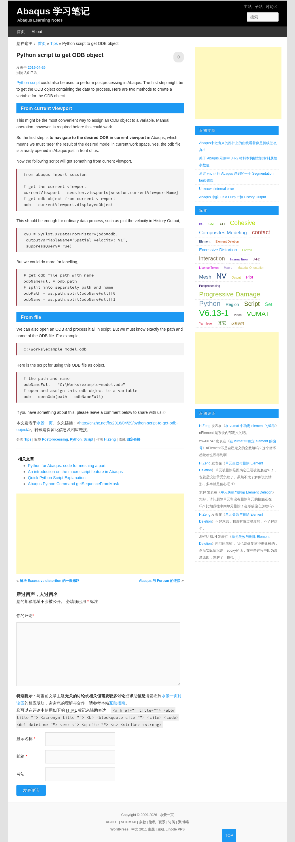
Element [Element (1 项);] (204, 241)
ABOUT (112, 822)
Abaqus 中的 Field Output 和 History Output (232, 197)
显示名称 (25, 738)
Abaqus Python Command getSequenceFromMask (73, 483)
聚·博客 (183, 822)
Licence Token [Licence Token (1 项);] (209, 267)
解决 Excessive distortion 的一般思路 (50, 581)
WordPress (119, 829)
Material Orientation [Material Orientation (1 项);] (250, 267)
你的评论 (25, 615)
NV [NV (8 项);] (221, 276)
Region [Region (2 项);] (232, 304)
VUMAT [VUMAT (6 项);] (258, 313)
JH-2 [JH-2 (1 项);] (256, 259)
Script (88, 439)
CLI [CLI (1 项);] (222, 224)
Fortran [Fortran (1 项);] (247, 250)
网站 (20, 773)
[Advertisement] (100, 534)
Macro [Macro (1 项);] (228, 267)
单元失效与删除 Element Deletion (246, 492)
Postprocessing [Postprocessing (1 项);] (209, 285)
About (37, 31)
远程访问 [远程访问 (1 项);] (237, 323)
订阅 (171, 822)
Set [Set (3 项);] (268, 304)
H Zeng (110, 439)
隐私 (152, 822)
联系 (161, 822)
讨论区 (272, 6)
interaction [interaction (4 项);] (212, 258)
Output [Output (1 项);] (236, 277)
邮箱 (21, 756)
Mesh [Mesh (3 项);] (205, 277)
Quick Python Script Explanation (57, 477)
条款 (142, 822)
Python (76, 439)
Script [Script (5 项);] (252, 303)
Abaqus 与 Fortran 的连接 (159, 581)
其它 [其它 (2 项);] (222, 323)
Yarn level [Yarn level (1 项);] (206, 323)
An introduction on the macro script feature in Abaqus (75, 471)
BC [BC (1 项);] (201, 224)
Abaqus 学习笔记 (53, 11)
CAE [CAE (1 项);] (212, 224)
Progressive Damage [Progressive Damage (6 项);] (229, 294)
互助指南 (117, 703)
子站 (259, 6)
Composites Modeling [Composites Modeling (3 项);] (223, 232)
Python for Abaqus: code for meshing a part (66, 465)
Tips (54, 43)
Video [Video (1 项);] (238, 315)
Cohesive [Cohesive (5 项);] (242, 223)
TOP (229, 835)
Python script (28, 82)
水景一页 (45, 423)
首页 (21, 31)
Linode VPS (175, 829)
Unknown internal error (216, 189)
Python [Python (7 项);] (209, 303)
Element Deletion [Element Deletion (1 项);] (227, 241)
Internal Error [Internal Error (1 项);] (239, 259)
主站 (248, 6)
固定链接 (133, 439)
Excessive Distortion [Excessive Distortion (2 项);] (218, 249)
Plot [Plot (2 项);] (249, 277)
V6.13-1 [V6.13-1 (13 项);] (214, 313)
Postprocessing (55, 439)
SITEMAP (128, 822)
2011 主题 (147, 829)
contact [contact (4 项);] (261, 232)
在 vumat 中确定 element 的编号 (250, 426)
